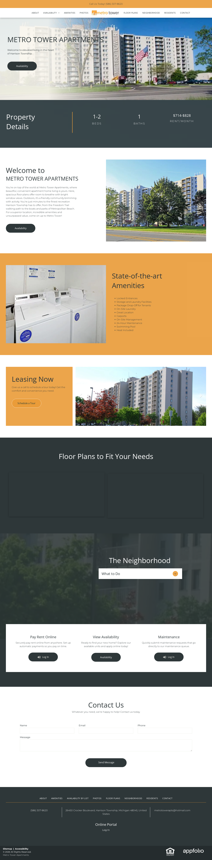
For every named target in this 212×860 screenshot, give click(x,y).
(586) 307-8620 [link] (114, 4)
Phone (141, 725)
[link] (170, 849)
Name (23, 725)
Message (25, 737)
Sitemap (7, 848)
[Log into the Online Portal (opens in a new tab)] (43, 657)
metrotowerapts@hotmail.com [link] (172, 810)
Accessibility (21, 848)
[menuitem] (35, 12)
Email (82, 725)
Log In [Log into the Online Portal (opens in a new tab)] (106, 830)
